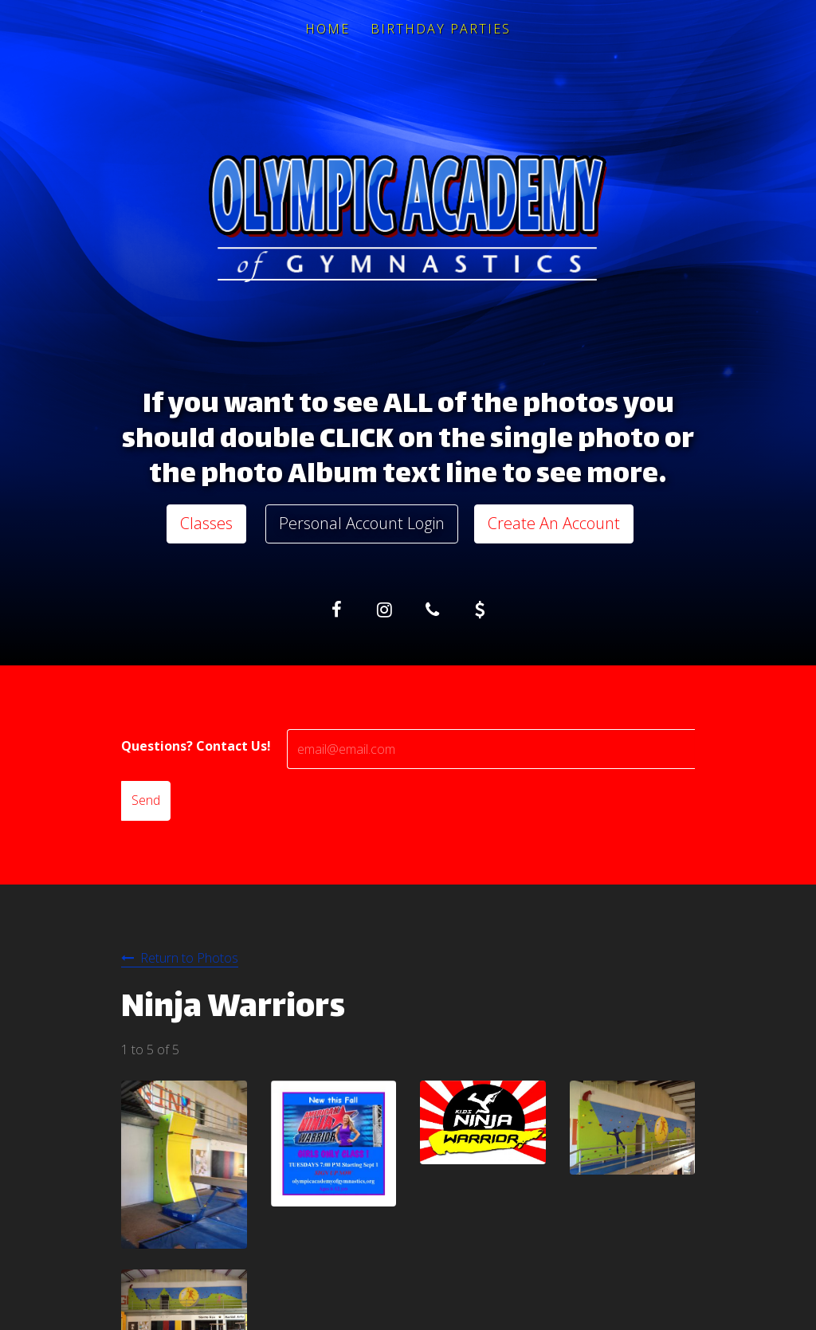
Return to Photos (189, 958)
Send (145, 800)
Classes (206, 523)
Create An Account (554, 523)
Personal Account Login (362, 523)
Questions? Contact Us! (196, 746)
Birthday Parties (441, 28)
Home (327, 28)
